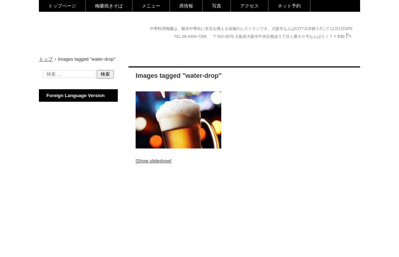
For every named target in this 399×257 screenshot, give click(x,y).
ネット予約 (289, 6)
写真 (216, 6)
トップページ (62, 6)
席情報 (186, 6)
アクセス (249, 6)
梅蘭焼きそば (109, 6)
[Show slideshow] (153, 160)
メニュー (151, 6)
